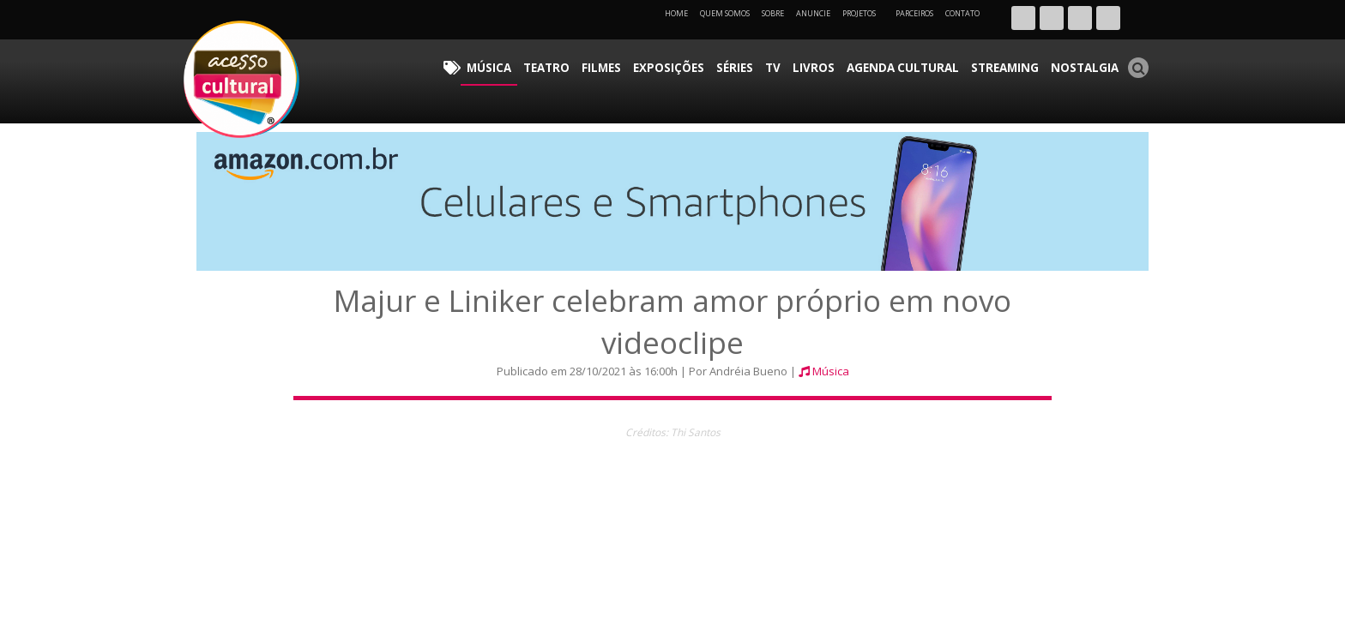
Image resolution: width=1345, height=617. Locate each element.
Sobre (773, 13)
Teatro (619, 64)
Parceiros (914, 13)
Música (569, 64)
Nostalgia (1089, 64)
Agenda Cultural (929, 64)
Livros (852, 64)
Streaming (1020, 64)
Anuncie (813, 13)
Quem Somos (725, 13)
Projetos (865, 13)
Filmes (666, 64)
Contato (962, 13)
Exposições (726, 64)
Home (676, 13)
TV (817, 64)
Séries (785, 64)
